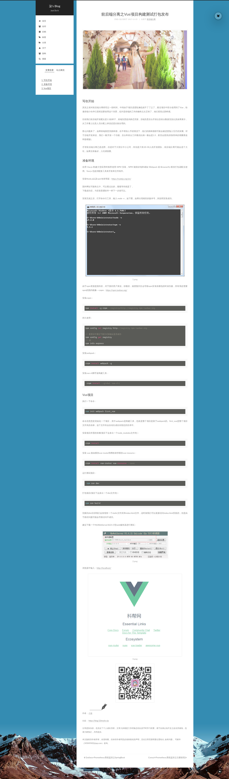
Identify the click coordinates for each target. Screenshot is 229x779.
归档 (42, 32)
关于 (42, 48)
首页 (42, 21)
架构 (42, 53)
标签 (42, 37)
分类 (42, 42)
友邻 (42, 26)
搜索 (42, 59)
